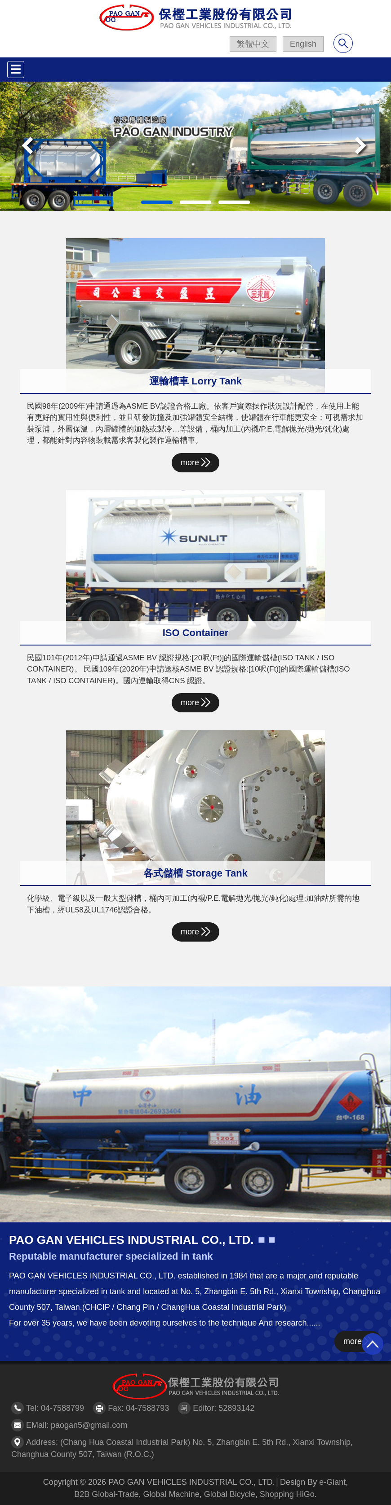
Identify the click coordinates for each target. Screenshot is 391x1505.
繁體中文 (253, 43)
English (303, 43)
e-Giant (332, 1482)
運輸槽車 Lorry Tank (195, 381)
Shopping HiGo (287, 1494)
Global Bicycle (229, 1494)
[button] (29, 146)
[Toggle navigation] (15, 69)
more (195, 462)
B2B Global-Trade (106, 1494)
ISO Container (196, 632)
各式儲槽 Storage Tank (195, 873)
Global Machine (171, 1494)
